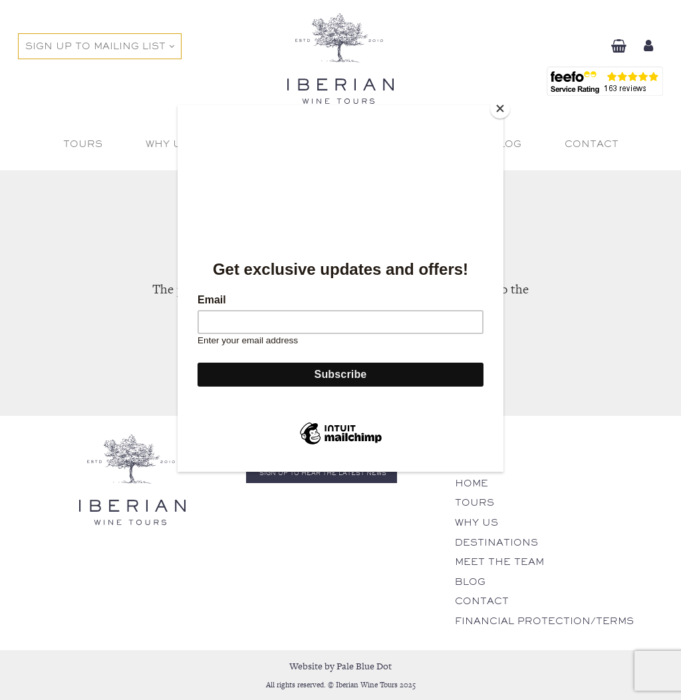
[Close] (500, 108)
